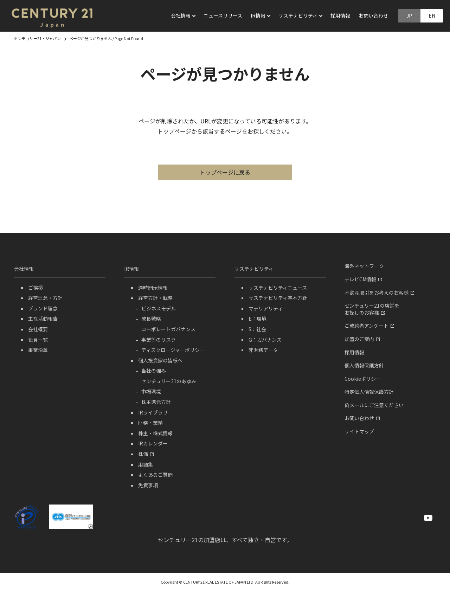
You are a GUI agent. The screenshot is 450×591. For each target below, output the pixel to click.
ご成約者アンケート (369, 325)
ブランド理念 (43, 308)
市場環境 (151, 391)
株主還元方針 (156, 401)
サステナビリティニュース (278, 287)
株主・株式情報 (155, 433)
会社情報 (24, 268)
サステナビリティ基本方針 (278, 297)
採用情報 (340, 15)
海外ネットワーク (364, 265)
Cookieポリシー (363, 378)
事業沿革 (38, 349)
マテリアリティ (266, 308)
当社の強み (153, 370)
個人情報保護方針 (364, 365)
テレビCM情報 (363, 279)
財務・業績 (150, 422)
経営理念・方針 (45, 297)
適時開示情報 (153, 287)
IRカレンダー (153, 443)
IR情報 (131, 268)
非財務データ (263, 349)
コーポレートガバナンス (168, 329)
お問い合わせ (373, 15)
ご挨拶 (35, 287)
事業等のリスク (158, 339)
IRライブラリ (153, 412)
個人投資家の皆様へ (160, 360)
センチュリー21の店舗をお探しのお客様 (372, 309)
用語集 (145, 464)
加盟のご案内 (362, 338)
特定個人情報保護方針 (369, 391)
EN (432, 15)
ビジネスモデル (158, 308)
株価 (146, 453)
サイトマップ (359, 431)
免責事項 (148, 485)
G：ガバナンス (265, 339)
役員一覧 (38, 339)
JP (409, 15)
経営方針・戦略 (155, 297)
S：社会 (257, 329)
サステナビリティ (254, 268)
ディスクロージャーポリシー (173, 349)
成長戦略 (151, 318)
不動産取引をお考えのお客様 (379, 292)
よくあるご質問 (155, 474)
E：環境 (257, 318)
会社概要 (38, 329)
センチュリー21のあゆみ (168, 381)
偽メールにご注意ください (374, 405)
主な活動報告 (43, 318)
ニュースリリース (223, 15)
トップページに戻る (225, 172)
